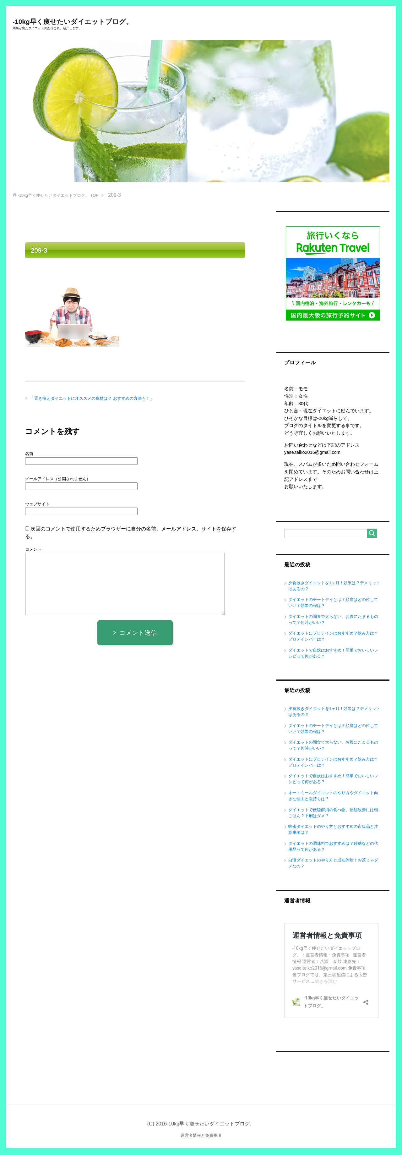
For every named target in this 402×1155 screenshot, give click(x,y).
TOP (61, 195)
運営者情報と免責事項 (201, 1136)
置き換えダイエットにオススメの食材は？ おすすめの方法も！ (96, 399)
